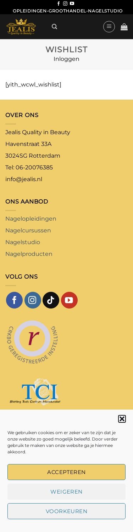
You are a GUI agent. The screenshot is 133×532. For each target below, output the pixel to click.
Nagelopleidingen (30, 218)
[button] (122, 418)
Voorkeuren (67, 511)
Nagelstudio (22, 242)
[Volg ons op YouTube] (72, 3)
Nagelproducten (28, 254)
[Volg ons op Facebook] (58, 3)
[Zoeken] (54, 26)
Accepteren (66, 472)
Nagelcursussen (28, 230)
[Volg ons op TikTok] (51, 300)
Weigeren (66, 491)
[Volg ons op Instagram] (65, 3)
